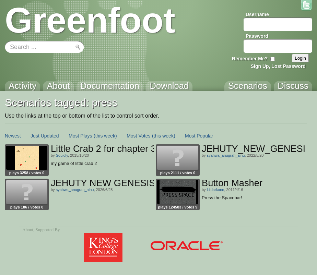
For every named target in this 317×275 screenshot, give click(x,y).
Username (257, 14)
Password (257, 36)
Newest (13, 136)
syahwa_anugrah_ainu (226, 155)
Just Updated (45, 136)
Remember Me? (250, 58)
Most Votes (138, 136)
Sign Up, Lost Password (278, 66)
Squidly (62, 155)
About (27, 229)
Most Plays (80, 136)
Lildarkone (215, 190)
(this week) (105, 136)
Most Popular (199, 136)
